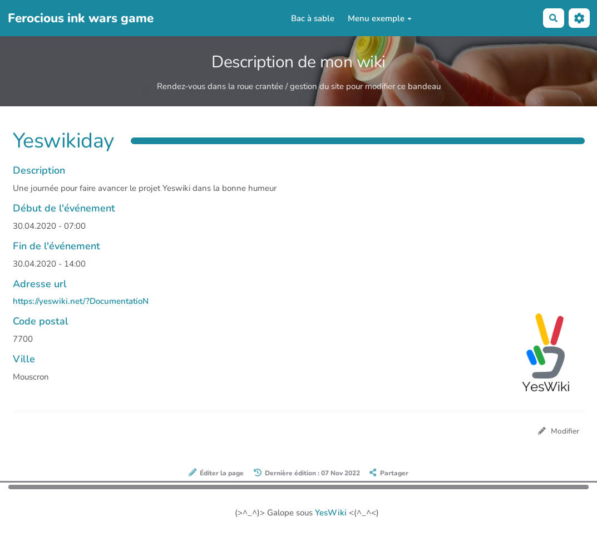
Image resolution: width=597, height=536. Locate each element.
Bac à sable (312, 18)
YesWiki (331, 512)
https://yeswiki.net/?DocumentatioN (81, 301)
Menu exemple (380, 18)
